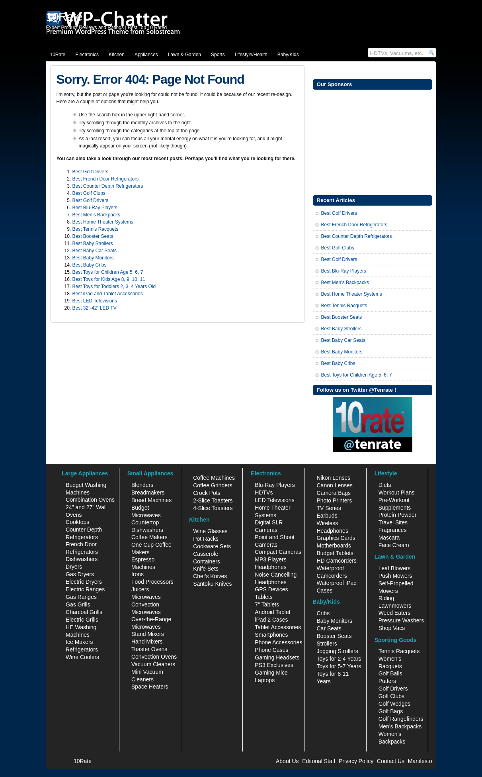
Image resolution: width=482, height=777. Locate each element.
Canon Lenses (334, 485)
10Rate (58, 54)
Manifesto (420, 761)
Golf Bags (391, 711)
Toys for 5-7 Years (338, 666)
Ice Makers (79, 642)
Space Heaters (149, 686)
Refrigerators (82, 649)
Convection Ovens (154, 656)
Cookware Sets (212, 546)
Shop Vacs (392, 628)
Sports (218, 54)
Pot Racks (206, 539)
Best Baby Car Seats (94, 250)
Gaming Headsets (277, 657)
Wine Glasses (210, 531)
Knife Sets (206, 568)
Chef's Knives (210, 576)
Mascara (389, 537)
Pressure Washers (401, 620)
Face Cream (394, 545)
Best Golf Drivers (90, 172)
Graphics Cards (335, 538)
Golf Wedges (395, 703)
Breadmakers (147, 492)
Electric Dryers (84, 582)
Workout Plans (397, 492)
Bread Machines (151, 500)
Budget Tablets (334, 553)
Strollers (326, 643)
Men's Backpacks (400, 726)
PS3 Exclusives (274, 665)
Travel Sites (393, 522)
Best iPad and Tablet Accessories (107, 293)
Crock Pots (206, 493)
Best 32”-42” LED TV (94, 308)
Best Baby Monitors (93, 258)
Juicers (140, 589)
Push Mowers (395, 576)
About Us (287, 761)
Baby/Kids (288, 54)
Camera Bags (333, 493)
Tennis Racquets (399, 651)
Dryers (74, 566)
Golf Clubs (391, 696)
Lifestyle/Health (251, 54)
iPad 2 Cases (271, 619)
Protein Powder (398, 515)
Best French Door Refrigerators (105, 179)
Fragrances (393, 530)
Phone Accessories (278, 642)
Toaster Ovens (149, 649)
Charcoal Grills (84, 612)
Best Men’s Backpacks (96, 215)
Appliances (146, 54)
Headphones (270, 567)
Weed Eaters (395, 613)
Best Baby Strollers (92, 243)
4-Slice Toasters (212, 508)
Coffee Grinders (212, 485)
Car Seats (328, 628)
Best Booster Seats (92, 236)
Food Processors (152, 582)
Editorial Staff (318, 761)
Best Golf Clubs (88, 193)
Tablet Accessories (278, 627)
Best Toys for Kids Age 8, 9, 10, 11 (108, 279)
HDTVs (264, 492)
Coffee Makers (149, 537)
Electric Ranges (85, 589)
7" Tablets (267, 604)
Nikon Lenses (333, 478)
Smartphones (271, 635)
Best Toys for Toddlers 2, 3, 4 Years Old (114, 286)
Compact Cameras (278, 552)
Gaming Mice (271, 672)
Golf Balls (390, 673)
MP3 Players (270, 559)
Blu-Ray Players (275, 485)
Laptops (265, 680)
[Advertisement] (372, 141)
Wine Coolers (82, 657)
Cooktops (77, 522)
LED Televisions (274, 500)
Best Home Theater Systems (102, 222)
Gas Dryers (80, 574)
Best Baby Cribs (89, 265)
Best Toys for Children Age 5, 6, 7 (107, 272)
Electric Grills (82, 619)
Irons (137, 574)
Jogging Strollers (337, 651)
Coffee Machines (214, 478)
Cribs (323, 613)
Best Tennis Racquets (95, 229)
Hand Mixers (147, 641)
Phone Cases (271, 650)
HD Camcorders (336, 560)
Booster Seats (333, 636)
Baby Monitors (334, 621)
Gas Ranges (81, 597)
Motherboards (333, 545)
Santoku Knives (212, 584)
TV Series (328, 508)
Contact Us (390, 761)
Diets (385, 485)
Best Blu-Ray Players (94, 207)
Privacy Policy (356, 761)
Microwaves (146, 597)
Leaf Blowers (395, 568)
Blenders (142, 485)
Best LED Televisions (94, 301)
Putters (387, 681)
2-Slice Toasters (212, 500)
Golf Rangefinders (401, 719)
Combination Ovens (90, 499)
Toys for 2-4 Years (338, 658)
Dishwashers (82, 559)
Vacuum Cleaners (153, 664)
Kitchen (117, 54)
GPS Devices (271, 589)
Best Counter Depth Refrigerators (107, 186)
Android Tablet (272, 612)
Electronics (87, 54)
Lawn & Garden (184, 54)
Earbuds (326, 515)
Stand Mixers (147, 634)
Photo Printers (334, 500)
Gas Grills (78, 604)
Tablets (263, 597)
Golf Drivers (393, 688)
